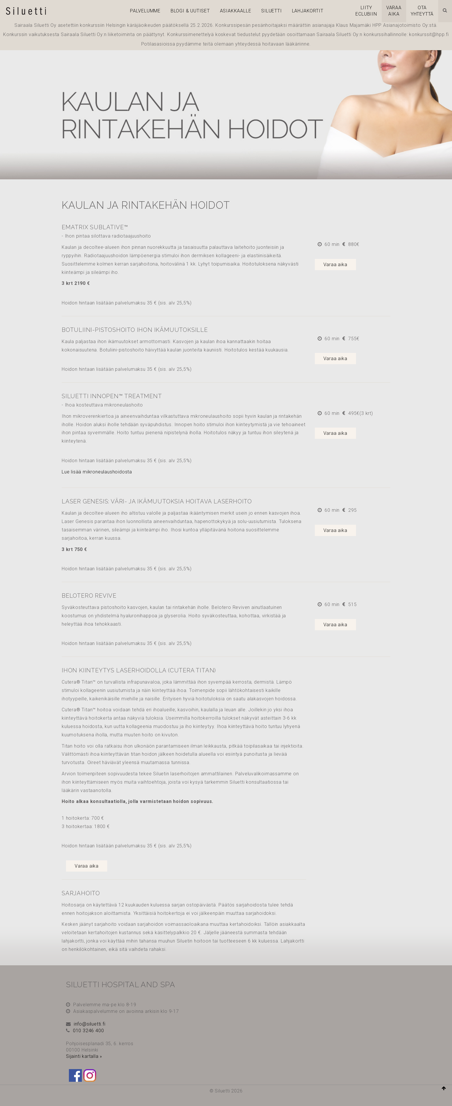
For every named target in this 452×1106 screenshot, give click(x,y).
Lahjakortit (307, 11)
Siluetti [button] (271, 11)
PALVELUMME (145, 11)
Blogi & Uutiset (190, 11)
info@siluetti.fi (90, 1024)
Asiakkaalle (235, 11)
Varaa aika (335, 264)
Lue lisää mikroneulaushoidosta (97, 472)
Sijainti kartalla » (84, 1056)
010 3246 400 (88, 1030)
